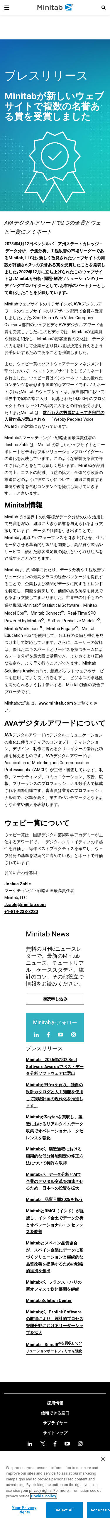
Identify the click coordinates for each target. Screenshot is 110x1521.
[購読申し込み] (55, 998)
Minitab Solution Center (49, 1300)
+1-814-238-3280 (21, 911)
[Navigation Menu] (6, 8)
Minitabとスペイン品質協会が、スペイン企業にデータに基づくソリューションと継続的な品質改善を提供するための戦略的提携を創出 (54, 1257)
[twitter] (42, 1443)
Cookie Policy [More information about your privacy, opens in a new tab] (43, 1496)
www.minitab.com (56, 703)
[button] (103, 8)
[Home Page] (55, 7)
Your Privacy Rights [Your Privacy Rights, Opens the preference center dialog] (24, 1510)
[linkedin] (36, 1034)
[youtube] (60, 1034)
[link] (55, 1403)
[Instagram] (73, 1034)
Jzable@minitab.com (25, 904)
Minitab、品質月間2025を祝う (54, 1199)
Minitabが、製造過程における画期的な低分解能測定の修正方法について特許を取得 (54, 1156)
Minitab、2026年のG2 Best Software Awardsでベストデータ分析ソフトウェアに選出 (55, 1066)
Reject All (65, 1510)
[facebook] (48, 1034)
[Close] (103, 1459)
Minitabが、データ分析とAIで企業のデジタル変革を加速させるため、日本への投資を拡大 (54, 1181)
